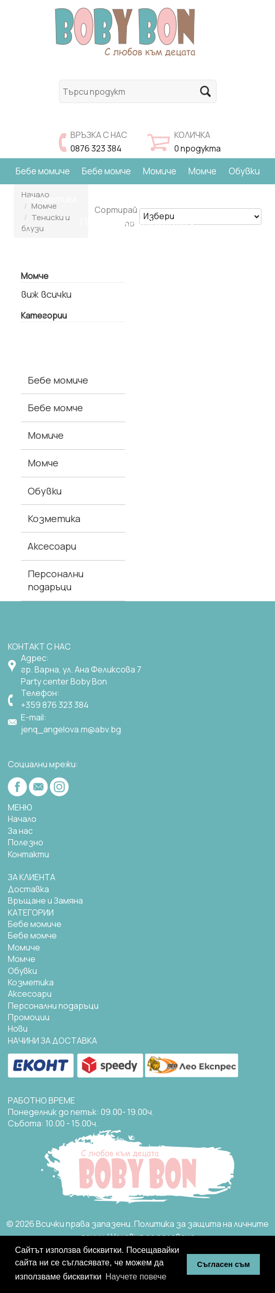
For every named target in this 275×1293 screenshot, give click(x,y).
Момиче (159, 171)
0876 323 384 (96, 148)
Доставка (28, 889)
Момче (202, 171)
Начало (22, 819)
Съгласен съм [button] (223, 1264)
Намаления (223, 199)
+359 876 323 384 (55, 705)
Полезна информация (137, 222)
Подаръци (167, 199)
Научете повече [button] (135, 1276)
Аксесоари (111, 199)
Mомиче (24, 947)
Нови (18, 1028)
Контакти (28, 854)
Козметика (53, 199)
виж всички (46, 294)
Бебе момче (106, 171)
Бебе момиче (43, 171)
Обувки (244, 171)
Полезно (25, 842)
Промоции (29, 1017)
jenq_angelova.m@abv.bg (71, 729)
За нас (20, 830)
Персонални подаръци (55, 580)
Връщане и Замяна (45, 900)
